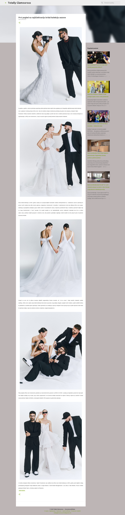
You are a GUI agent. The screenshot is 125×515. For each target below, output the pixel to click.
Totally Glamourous (19, 2)
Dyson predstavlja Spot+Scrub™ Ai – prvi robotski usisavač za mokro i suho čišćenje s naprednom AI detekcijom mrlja (98, 187)
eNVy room (22, 490)
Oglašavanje (52, 511)
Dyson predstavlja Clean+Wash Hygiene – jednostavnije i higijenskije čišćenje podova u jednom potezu (98, 155)
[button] (19, 23)
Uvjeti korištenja (66, 511)
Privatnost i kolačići (76, 511)
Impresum (58, 511)
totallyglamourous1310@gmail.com (62, 512)
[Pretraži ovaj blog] (112, 3)
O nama (46, 511)
